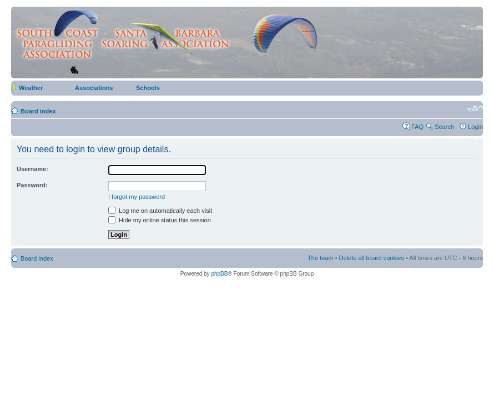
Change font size (475, 109)
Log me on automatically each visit (160, 210)
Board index (38, 111)
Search (444, 126)
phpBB (219, 274)
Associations (94, 87)
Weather (31, 87)
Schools (148, 87)
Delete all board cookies (371, 258)
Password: (32, 185)
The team (320, 258)
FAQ (417, 126)
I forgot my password (136, 196)
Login (475, 126)
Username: (32, 169)
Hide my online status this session (159, 220)
